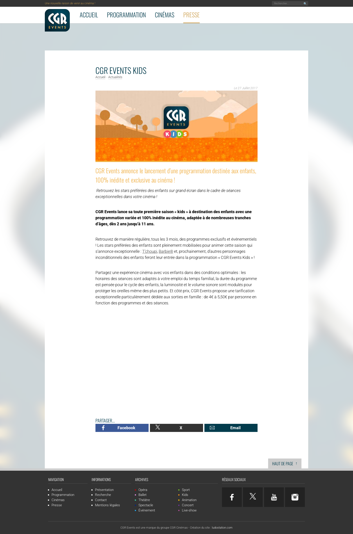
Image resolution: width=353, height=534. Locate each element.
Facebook (126, 427)
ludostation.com (222, 527)
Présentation (104, 490)
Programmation (126, 14)
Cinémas (164, 14)
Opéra (142, 490)
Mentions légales (107, 505)
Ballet (142, 495)
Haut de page (284, 463)
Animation (189, 500)
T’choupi (149, 251)
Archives (141, 479)
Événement (146, 510)
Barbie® (166, 251)
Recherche (103, 495)
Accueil (89, 14)
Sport (186, 490)
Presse (191, 14)
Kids (185, 495)
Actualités (115, 77)
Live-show (189, 510)
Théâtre (144, 500)
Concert (188, 505)
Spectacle (145, 505)
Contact (101, 500)
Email (235, 427)
